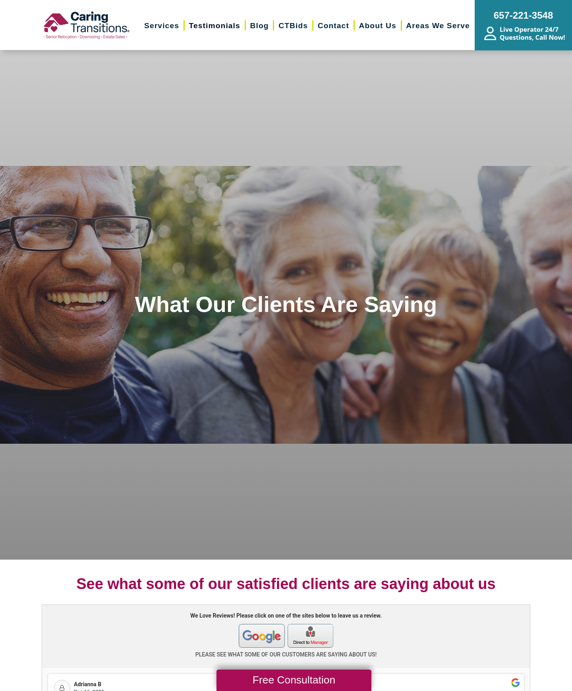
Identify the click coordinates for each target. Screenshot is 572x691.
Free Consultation (294, 680)
